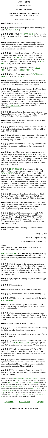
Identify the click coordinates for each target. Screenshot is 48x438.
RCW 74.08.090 (36, 388)
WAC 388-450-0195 (8, 300)
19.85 (27, 154)
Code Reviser (24, 402)
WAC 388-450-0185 (21, 343)
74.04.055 (4, 76)
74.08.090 (35, 382)
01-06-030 (11, 390)
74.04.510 (29, 70)
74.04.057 (21, 70)
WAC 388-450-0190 (28, 34)
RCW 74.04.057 (6, 386)
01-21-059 (29, 386)
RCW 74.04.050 (37, 74)
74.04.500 (15, 386)
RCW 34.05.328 (16, 169)
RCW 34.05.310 (12, 30)
